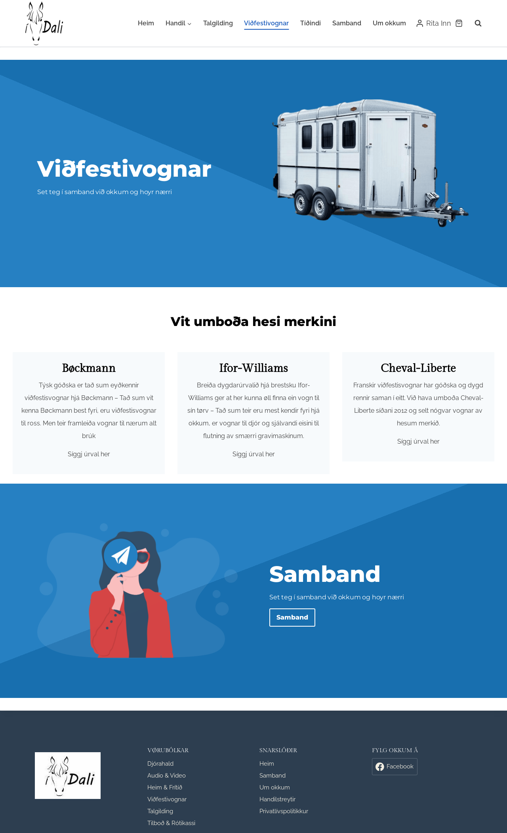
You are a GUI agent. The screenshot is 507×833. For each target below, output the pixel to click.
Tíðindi (310, 23)
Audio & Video (166, 775)
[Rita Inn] (433, 23)
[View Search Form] (474, 23)
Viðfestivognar (266, 23)
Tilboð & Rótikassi (171, 823)
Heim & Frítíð (164, 787)
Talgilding (218, 23)
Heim (146, 23)
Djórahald (160, 763)
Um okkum (389, 23)
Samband (346, 23)
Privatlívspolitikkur (283, 811)
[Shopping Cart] (459, 23)
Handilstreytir (277, 799)
